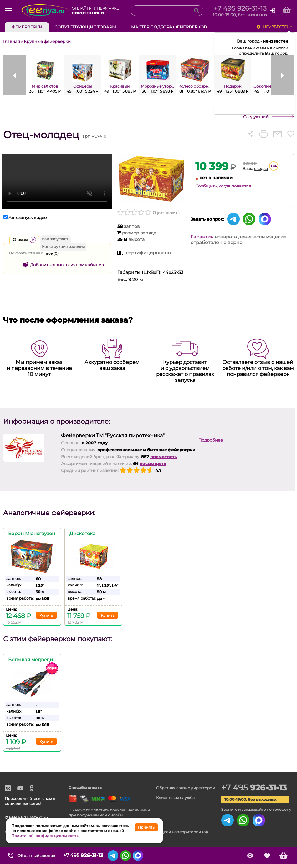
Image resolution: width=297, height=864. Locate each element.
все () (52, 253)
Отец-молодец (41, 135)
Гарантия (202, 237)
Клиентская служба (175, 797)
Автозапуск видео (27, 217)
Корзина (283, 855)
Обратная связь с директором (185, 787)
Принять (146, 827)
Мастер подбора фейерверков (169, 26)
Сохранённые (267, 855)
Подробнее (210, 439)
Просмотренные (250, 855)
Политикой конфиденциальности (44, 835)
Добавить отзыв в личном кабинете (67, 264)
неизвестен (276, 26)
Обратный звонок (36, 855)
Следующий (256, 116)
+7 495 (254, 788)
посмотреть (163, 456)
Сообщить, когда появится (223, 185)
